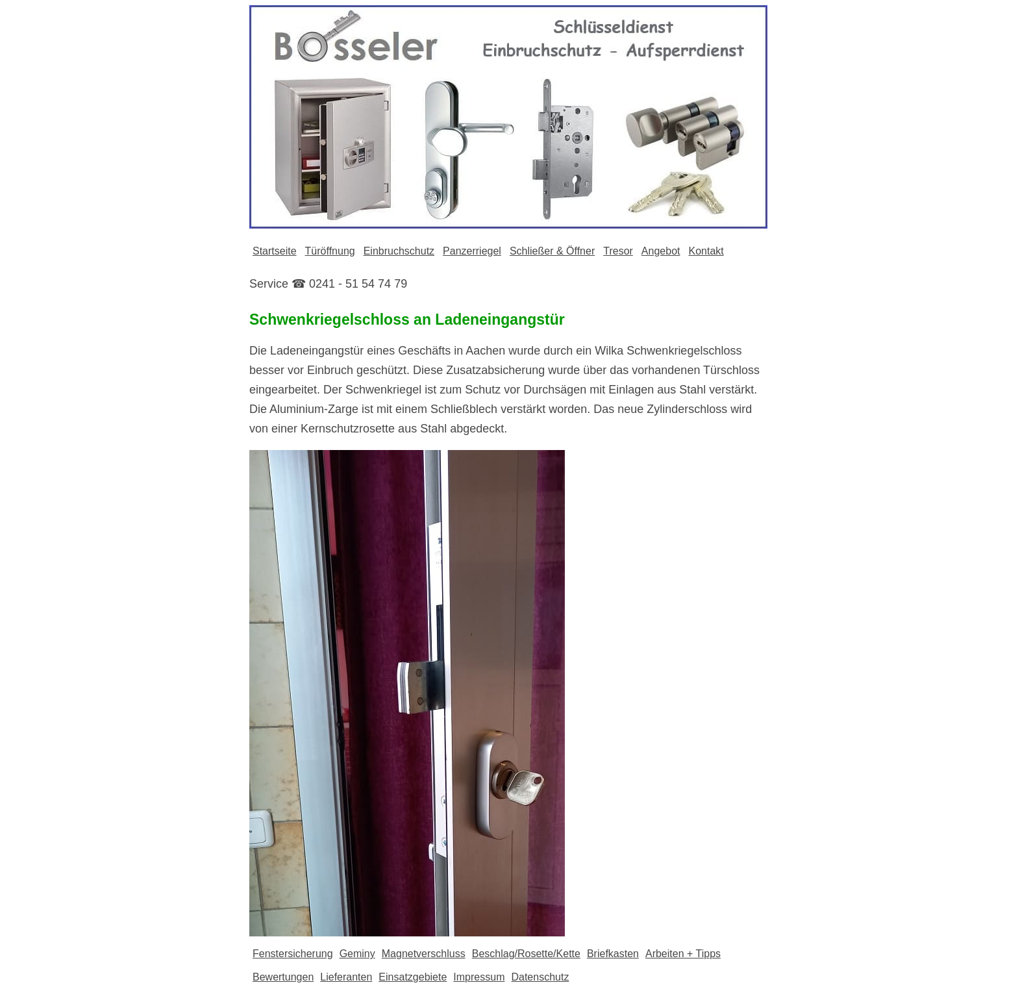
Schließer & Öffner (552, 251)
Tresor (618, 251)
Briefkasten (613, 953)
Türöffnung (330, 251)
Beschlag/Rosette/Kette (526, 953)
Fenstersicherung (293, 953)
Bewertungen (283, 977)
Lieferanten (346, 977)
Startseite (275, 251)
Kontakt (705, 251)
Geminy (357, 953)
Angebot (660, 251)
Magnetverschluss (424, 953)
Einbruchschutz (399, 251)
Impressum (478, 977)
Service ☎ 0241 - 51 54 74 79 (328, 283)
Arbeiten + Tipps (683, 953)
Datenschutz (540, 977)
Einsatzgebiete (413, 977)
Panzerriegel (472, 251)
